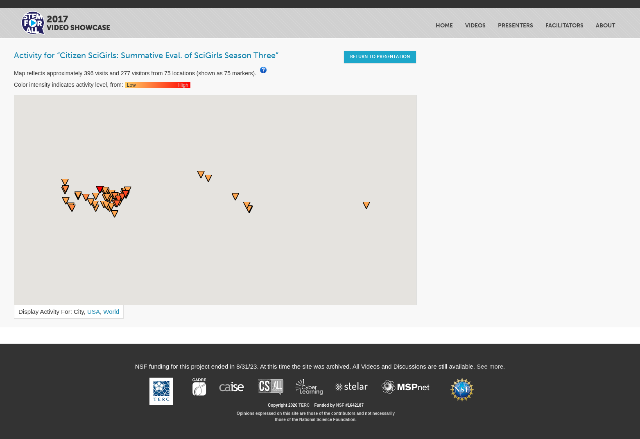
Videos (475, 25)
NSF (340, 405)
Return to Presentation (380, 56)
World (111, 311)
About (605, 25)
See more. (491, 366)
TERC (304, 405)
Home (444, 25)
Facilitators (564, 25)
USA (93, 311)
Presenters (515, 25)
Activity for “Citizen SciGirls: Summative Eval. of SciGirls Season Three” (146, 55)
